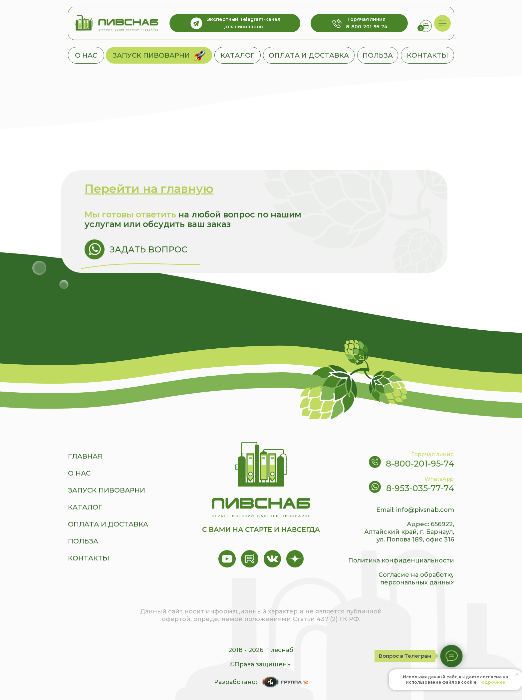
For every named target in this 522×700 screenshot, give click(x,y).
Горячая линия (432, 454)
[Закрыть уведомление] (517, 674)
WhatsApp (439, 479)
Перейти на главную (149, 188)
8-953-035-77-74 (420, 488)
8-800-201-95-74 (420, 464)
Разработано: (235, 682)
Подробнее (491, 682)
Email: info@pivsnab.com (415, 510)
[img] (442, 23)
